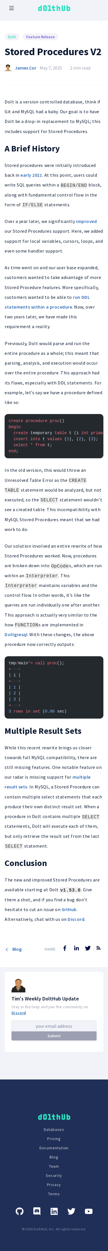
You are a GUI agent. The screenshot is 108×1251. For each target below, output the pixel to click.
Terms (54, 1193)
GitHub (69, 909)
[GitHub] (19, 1211)
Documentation (54, 1147)
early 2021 (31, 175)
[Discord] (37, 1211)
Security (54, 1175)
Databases (54, 1129)
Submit (54, 1035)
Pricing (54, 1138)
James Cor (25, 68)
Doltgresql (16, 634)
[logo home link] (54, 8)
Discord (76, 919)
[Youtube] (88, 1211)
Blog (13, 949)
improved (86, 221)
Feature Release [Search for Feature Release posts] (40, 36)
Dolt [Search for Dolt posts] (12, 36)
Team (54, 1166)
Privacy (54, 1184)
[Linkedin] (54, 1211)
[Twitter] (71, 1211)
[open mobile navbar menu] (11, 8)
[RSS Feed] (98, 952)
